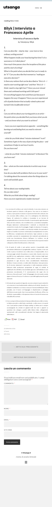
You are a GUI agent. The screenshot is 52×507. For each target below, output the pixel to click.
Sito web (8, 430)
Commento (9, 383)
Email (7, 420)
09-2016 (7, 334)
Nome (7, 408)
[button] (26, 462)
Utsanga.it (26, 453)
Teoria (7, 331)
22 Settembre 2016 (9, 328)
